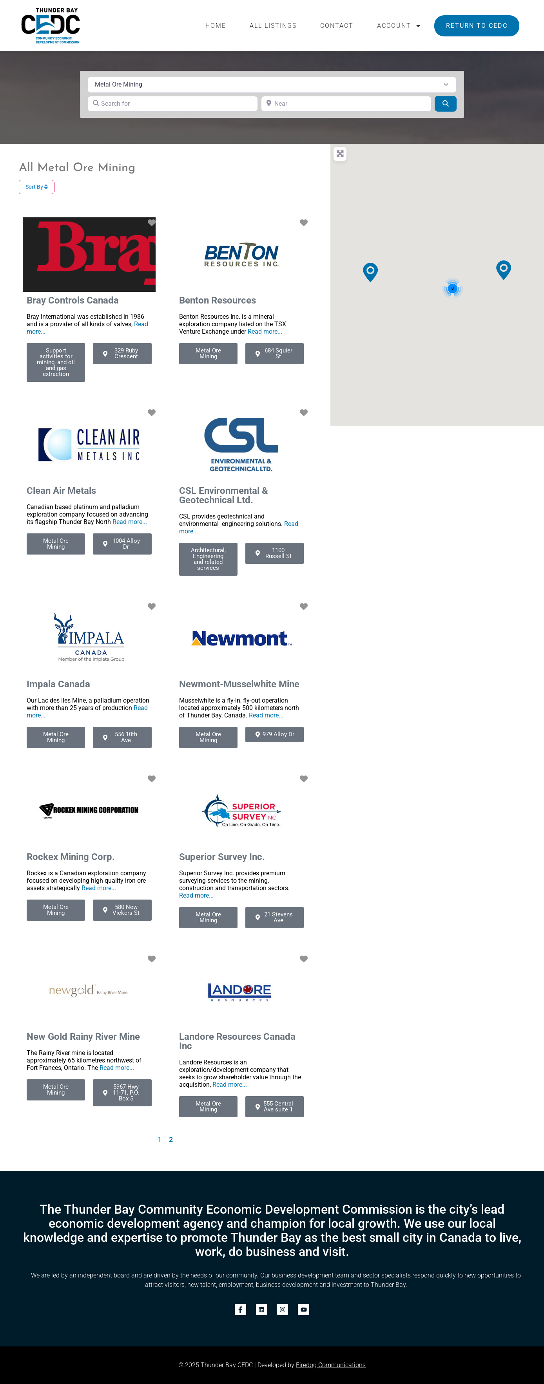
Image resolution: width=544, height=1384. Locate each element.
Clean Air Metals (61, 490)
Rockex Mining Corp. (71, 856)
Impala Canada (58, 684)
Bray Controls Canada (73, 300)
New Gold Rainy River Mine (83, 1036)
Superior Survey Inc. (222, 856)
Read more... (265, 331)
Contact (337, 25)
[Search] (446, 104)
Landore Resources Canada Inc (237, 1041)
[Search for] (172, 104)
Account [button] (399, 26)
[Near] (346, 104)
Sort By (36, 187)
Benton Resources (217, 300)
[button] (370, 272)
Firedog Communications (331, 1365)
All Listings (273, 25)
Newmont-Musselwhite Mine (239, 684)
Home (215, 25)
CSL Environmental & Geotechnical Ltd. (223, 495)
